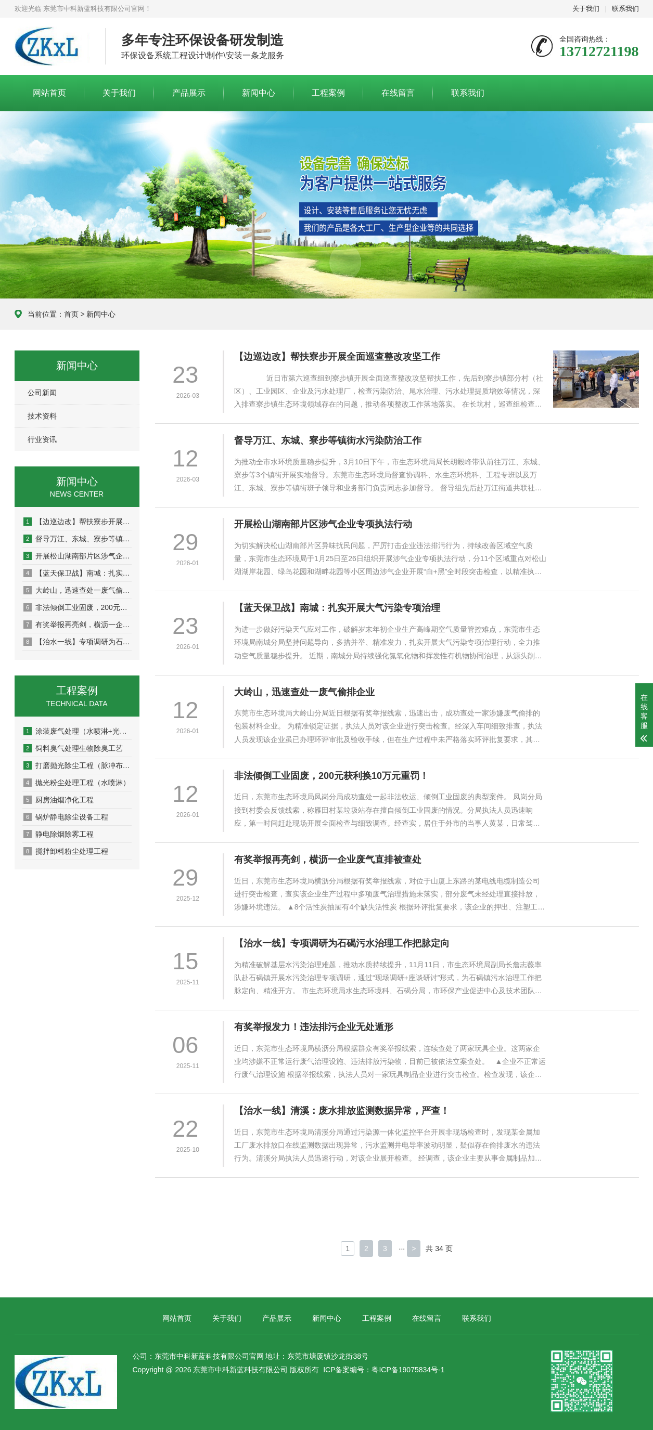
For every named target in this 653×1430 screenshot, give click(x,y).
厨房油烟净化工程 (58, 800)
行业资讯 (42, 439)
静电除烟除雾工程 (58, 834)
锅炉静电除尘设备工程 (65, 817)
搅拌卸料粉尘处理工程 (65, 851)
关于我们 (585, 8)
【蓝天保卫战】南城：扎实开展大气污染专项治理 (77, 573)
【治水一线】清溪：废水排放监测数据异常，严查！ (346, 1111)
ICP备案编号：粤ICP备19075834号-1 (383, 1370)
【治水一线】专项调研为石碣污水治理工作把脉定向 (77, 642)
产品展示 (189, 92)
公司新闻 (42, 392)
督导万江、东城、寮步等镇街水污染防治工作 (77, 539)
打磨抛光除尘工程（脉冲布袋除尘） (77, 765)
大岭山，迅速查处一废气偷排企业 (77, 590)
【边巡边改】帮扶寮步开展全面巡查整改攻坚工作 (77, 521)
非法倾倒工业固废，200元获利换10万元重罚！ (77, 607)
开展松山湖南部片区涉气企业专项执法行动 (77, 556)
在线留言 (398, 92)
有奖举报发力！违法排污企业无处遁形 (318, 1027)
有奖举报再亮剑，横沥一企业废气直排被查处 (77, 624)
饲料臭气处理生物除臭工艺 (73, 748)
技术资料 (42, 416)
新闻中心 (258, 92)
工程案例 (328, 92)
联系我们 (625, 8)
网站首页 (49, 92)
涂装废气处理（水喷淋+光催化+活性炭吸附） (77, 731)
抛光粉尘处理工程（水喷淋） (76, 782)
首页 (71, 314)
